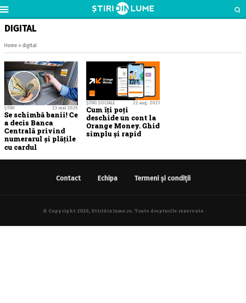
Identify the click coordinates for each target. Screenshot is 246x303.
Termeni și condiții (162, 178)
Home (10, 45)
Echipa (107, 178)
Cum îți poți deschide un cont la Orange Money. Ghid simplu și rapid (123, 121)
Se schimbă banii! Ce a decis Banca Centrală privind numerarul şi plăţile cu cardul (41, 131)
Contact (68, 178)
